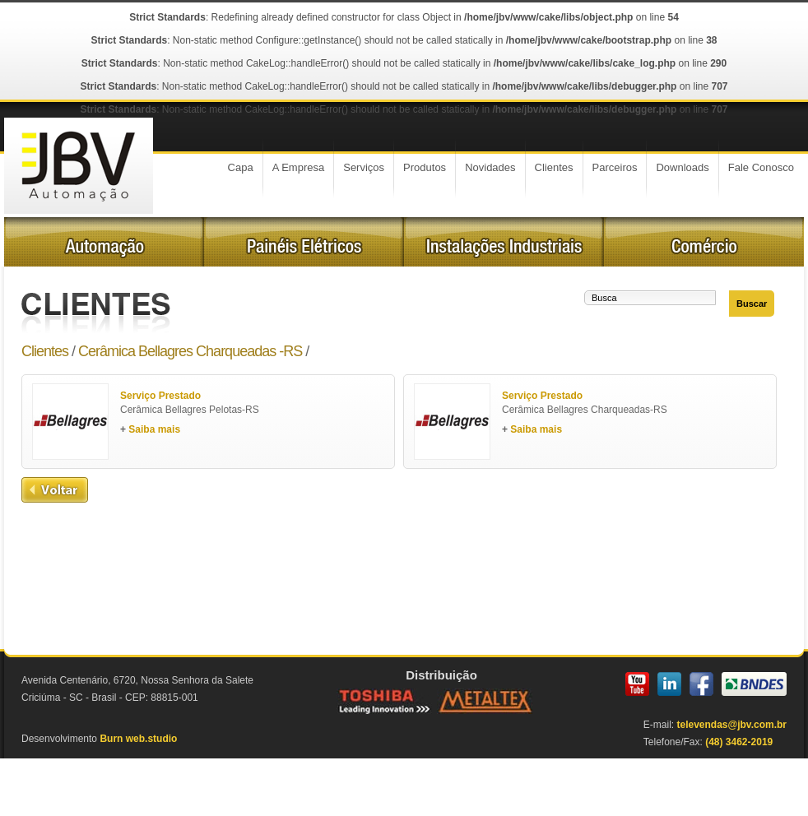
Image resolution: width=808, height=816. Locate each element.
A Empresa (298, 167)
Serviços (363, 167)
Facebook (701, 684)
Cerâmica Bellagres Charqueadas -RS (190, 351)
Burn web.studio (138, 738)
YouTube (637, 684)
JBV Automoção (78, 166)
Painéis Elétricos (304, 242)
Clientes (554, 167)
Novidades (490, 167)
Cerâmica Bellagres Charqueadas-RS (590, 415)
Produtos (424, 167)
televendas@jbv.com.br (731, 724)
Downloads (682, 167)
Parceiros (615, 167)
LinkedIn (669, 684)
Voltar (54, 490)
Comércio (704, 242)
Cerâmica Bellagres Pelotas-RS (208, 415)
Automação (104, 242)
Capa (240, 167)
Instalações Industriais (504, 242)
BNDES (754, 684)
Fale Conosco (761, 167)
